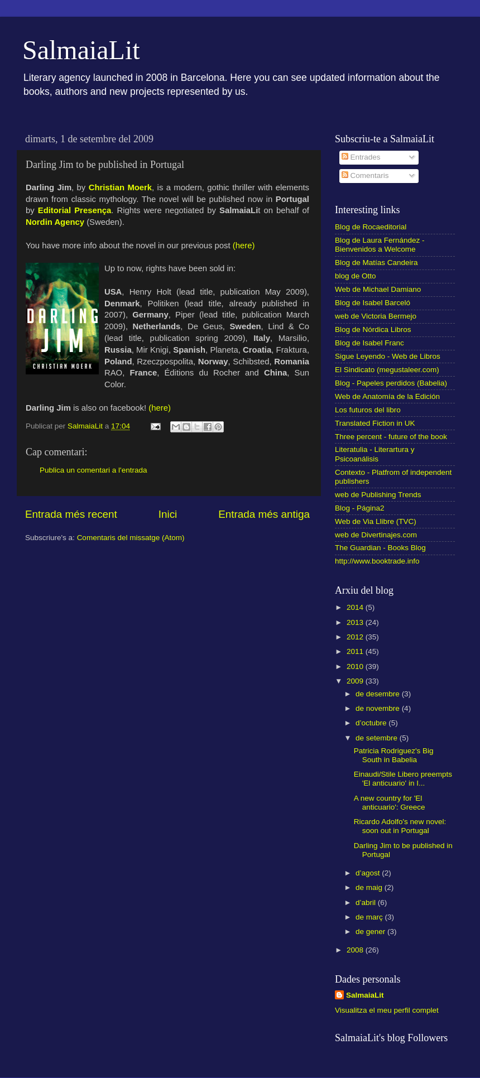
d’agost (369, 873)
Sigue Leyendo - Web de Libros (387, 356)
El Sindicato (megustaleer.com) (387, 369)
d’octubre (372, 723)
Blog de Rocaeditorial (370, 227)
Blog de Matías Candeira (376, 262)
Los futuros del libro (368, 410)
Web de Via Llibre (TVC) (375, 521)
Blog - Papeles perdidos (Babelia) (391, 383)
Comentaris (365, 175)
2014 (356, 607)
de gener (371, 931)
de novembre (379, 708)
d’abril (367, 902)
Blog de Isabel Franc (369, 343)
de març (370, 917)
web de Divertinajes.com (376, 535)
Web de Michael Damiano (378, 289)
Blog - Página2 (360, 508)
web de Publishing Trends (378, 494)
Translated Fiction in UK (375, 423)
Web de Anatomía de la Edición (387, 396)
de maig (370, 887)
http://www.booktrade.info (377, 561)
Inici (168, 514)
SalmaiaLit (81, 50)
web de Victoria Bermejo (375, 316)
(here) (244, 245)
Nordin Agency (55, 222)
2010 (356, 666)
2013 (356, 622)
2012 (356, 637)
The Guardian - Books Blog (380, 547)
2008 (356, 950)
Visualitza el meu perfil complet (387, 1010)
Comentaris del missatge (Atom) (131, 537)
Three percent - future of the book (391, 436)
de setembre (378, 738)
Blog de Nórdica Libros (373, 329)
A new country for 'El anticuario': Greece (389, 802)
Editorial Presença (74, 210)
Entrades (361, 157)
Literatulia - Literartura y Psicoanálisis (375, 454)
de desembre (379, 694)
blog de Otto (355, 276)
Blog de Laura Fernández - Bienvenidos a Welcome (380, 244)
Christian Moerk (120, 187)
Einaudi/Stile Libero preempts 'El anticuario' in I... (403, 778)
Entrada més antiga (264, 514)
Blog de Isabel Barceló (372, 303)
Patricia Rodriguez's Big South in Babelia (394, 755)
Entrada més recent (71, 514)
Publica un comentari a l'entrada (93, 470)
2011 (356, 651)
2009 (356, 681)
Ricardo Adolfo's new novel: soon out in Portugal (400, 826)
